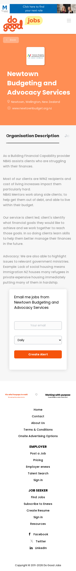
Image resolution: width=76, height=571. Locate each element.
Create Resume (38, 510)
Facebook (40, 534)
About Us (38, 423)
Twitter (41, 541)
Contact (38, 416)
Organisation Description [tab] (32, 136)
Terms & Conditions (38, 430)
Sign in (38, 480)
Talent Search (38, 473)
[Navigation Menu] (69, 20)
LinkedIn (41, 548)
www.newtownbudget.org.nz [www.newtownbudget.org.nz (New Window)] (32, 108)
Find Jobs (38, 497)
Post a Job (38, 453)
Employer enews (38, 467)
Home (38, 410)
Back (12, 40)
